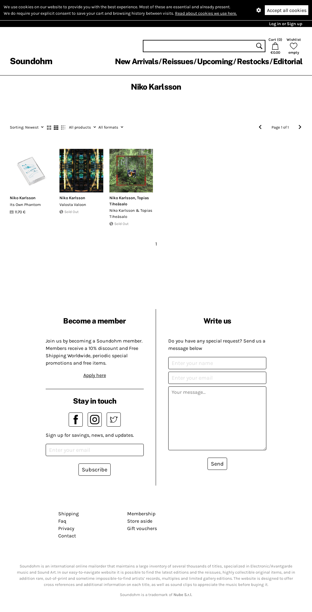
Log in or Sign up (285, 23)
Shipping (68, 514)
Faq (62, 521)
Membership (141, 514)
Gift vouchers (142, 528)
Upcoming (215, 61)
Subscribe (94, 469)
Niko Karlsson (23, 198)
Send (217, 463)
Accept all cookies (286, 10)
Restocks (253, 61)
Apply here (94, 375)
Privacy (66, 528)
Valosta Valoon (72, 204)
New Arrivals (136, 61)
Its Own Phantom (25, 204)
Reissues (177, 61)
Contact (67, 536)
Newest (27, 127)
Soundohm (31, 61)
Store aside (139, 521)
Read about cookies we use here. (206, 13)
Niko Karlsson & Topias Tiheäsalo (130, 213)
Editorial (287, 61)
